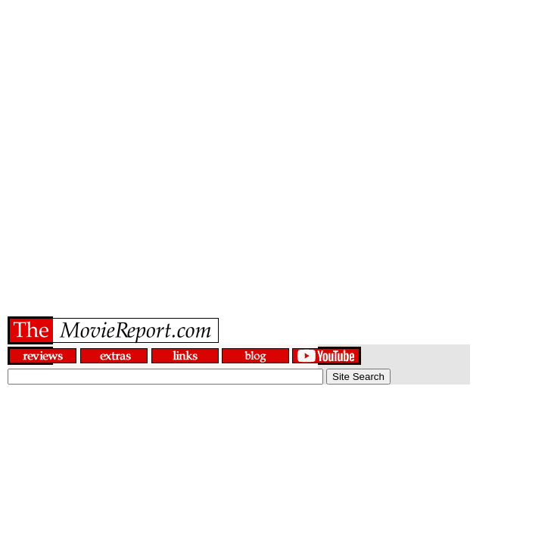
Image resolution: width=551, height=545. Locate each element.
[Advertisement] (276, 142)
